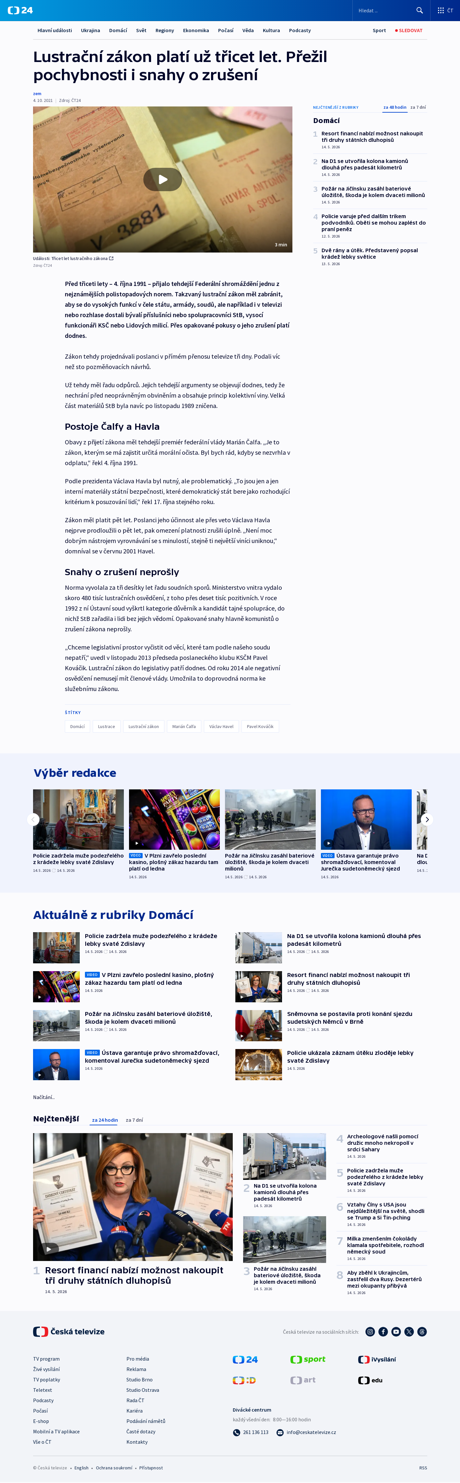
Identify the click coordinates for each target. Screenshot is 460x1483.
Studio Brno (139, 1380)
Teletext (42, 1391)
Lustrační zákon (144, 726)
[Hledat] (419, 10)
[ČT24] (20, 10)
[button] (162, 179)
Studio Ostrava (142, 1391)
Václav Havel (221, 726)
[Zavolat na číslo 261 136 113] (250, 1433)
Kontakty (136, 1443)
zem (37, 93)
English (81, 1469)
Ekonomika (196, 30)
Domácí (118, 30)
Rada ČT (135, 1401)
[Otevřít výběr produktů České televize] (445, 10)
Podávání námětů (145, 1422)
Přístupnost (151, 1469)
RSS (423, 1469)
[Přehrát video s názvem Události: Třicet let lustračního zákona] (162, 179)
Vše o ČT (42, 1443)
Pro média (137, 1359)
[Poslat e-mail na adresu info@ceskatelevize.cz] (306, 1433)
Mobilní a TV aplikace (56, 1432)
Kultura (271, 30)
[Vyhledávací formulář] (391, 10)
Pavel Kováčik (260, 726)
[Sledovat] (409, 30)
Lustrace (106, 726)
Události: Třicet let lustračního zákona (73, 258)
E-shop (41, 1422)
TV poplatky (46, 1380)
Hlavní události (55, 30)
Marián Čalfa (184, 726)
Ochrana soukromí (114, 1469)
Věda (248, 30)
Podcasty (300, 30)
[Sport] (379, 30)
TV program (46, 1359)
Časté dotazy (140, 1432)
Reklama (136, 1370)
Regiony (165, 30)
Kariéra (134, 1411)
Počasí (225, 30)
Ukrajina (90, 30)
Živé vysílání (46, 1370)
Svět (141, 30)
